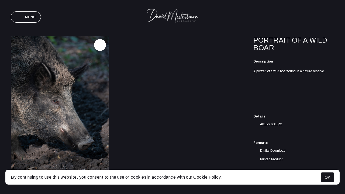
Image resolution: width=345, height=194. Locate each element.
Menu (26, 17)
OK (327, 177)
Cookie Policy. (207, 177)
